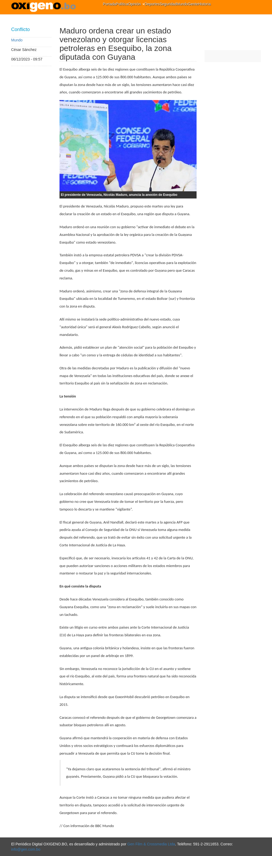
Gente (193, 4)
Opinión (136, 4)
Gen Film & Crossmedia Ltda (151, 844)
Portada (109, 4)
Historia (204, 4)
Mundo (182, 4)
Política (122, 4)
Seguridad (168, 4)
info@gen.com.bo (25, 849)
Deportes (152, 4)
